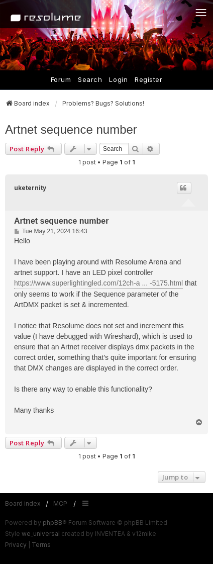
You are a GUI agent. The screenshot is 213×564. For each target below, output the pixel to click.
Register (148, 79)
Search (90, 79)
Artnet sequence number (71, 129)
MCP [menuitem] (60, 503)
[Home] (45, 14)
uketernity (30, 188)
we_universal (41, 533)
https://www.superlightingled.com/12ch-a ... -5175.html (98, 283)
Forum (61, 79)
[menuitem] (16, 544)
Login (118, 79)
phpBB (52, 522)
